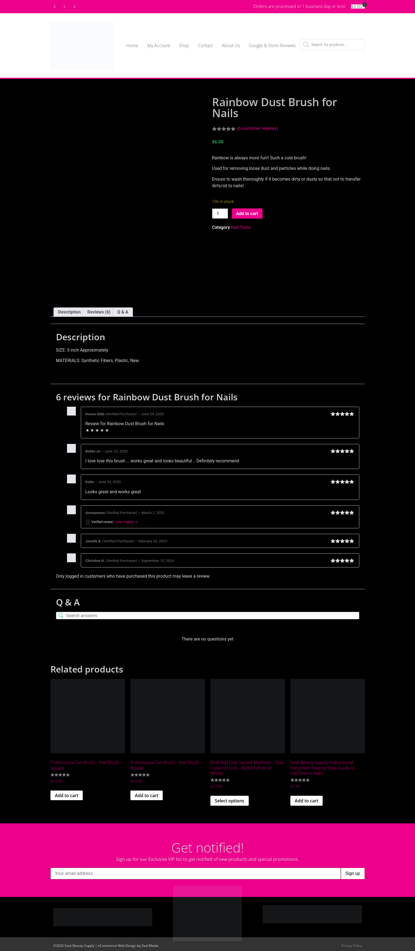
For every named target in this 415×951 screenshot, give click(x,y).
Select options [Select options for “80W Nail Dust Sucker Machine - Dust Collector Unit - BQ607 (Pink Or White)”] (229, 801)
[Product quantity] (220, 213)
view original (125, 522)
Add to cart (247, 213)
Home (132, 45)
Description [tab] (69, 312)
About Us (231, 45)
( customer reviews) (257, 128)
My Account (158, 45)
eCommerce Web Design (117, 945)
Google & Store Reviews (272, 45)
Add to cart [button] (66, 795)
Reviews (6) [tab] (99, 312)
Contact (205, 45)
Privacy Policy (351, 945)
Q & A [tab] (122, 312)
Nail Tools (241, 227)
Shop (184, 45)
